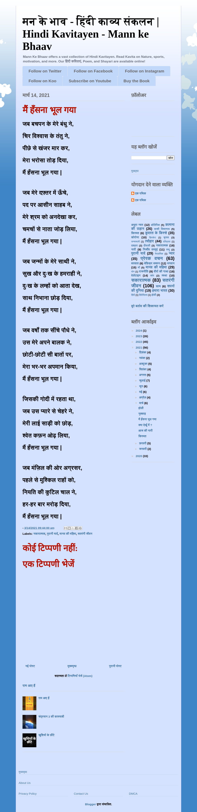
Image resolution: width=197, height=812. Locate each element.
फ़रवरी (143, 443)
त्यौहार (149, 241)
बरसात (135, 263)
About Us (25, 782)
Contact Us (81, 793)
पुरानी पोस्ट (115, 666)
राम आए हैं (29, 686)
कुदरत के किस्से (156, 233)
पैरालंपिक (159, 253)
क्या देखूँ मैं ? (145, 425)
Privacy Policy (28, 793)
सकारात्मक (141, 280)
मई (141, 391)
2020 (139, 456)
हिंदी (133, 295)
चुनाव (166, 237)
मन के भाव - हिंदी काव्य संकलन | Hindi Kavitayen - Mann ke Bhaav (91, 33)
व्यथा (164, 275)
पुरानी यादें (52, 533)
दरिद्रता (166, 241)
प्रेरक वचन (152, 258)
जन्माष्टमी (135, 241)
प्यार (171, 253)
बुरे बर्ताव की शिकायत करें (147, 306)
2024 (139, 330)
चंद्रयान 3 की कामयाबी (51, 716)
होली (154, 294)
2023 (139, 336)
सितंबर (143, 369)
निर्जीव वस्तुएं (150, 249)
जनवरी (143, 449)
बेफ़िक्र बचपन (152, 263)
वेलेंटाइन (135, 275)
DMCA (133, 793)
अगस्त (143, 375)
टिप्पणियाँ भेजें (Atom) (80, 676)
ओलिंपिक (155, 225)
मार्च (141, 403)
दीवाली (147, 245)
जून (141, 386)
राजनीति (143, 271)
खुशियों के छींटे (46, 735)
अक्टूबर (143, 363)
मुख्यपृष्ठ (72, 666)
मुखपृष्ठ (135, 170)
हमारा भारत (159, 291)
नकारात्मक (39, 533)
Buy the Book (136, 81)
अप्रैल (143, 397)
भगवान (170, 263)
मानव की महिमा (67, 533)
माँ (139, 267)
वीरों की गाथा (161, 271)
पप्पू (168, 249)
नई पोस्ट (30, 666)
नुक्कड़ (142, 413)
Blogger (90, 804)
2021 (139, 347)
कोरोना (135, 237)
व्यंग (152, 275)
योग (132, 271)
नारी (133, 249)
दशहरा (134, 245)
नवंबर (142, 358)
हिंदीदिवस (143, 295)
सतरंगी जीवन (85, 533)
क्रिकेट (152, 237)
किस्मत (135, 233)
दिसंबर (143, 352)
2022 (139, 341)
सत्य (158, 286)
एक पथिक (140, 193)
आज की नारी (146, 430)
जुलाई (142, 380)
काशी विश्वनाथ (162, 229)
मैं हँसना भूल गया (148, 419)
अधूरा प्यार (137, 224)
